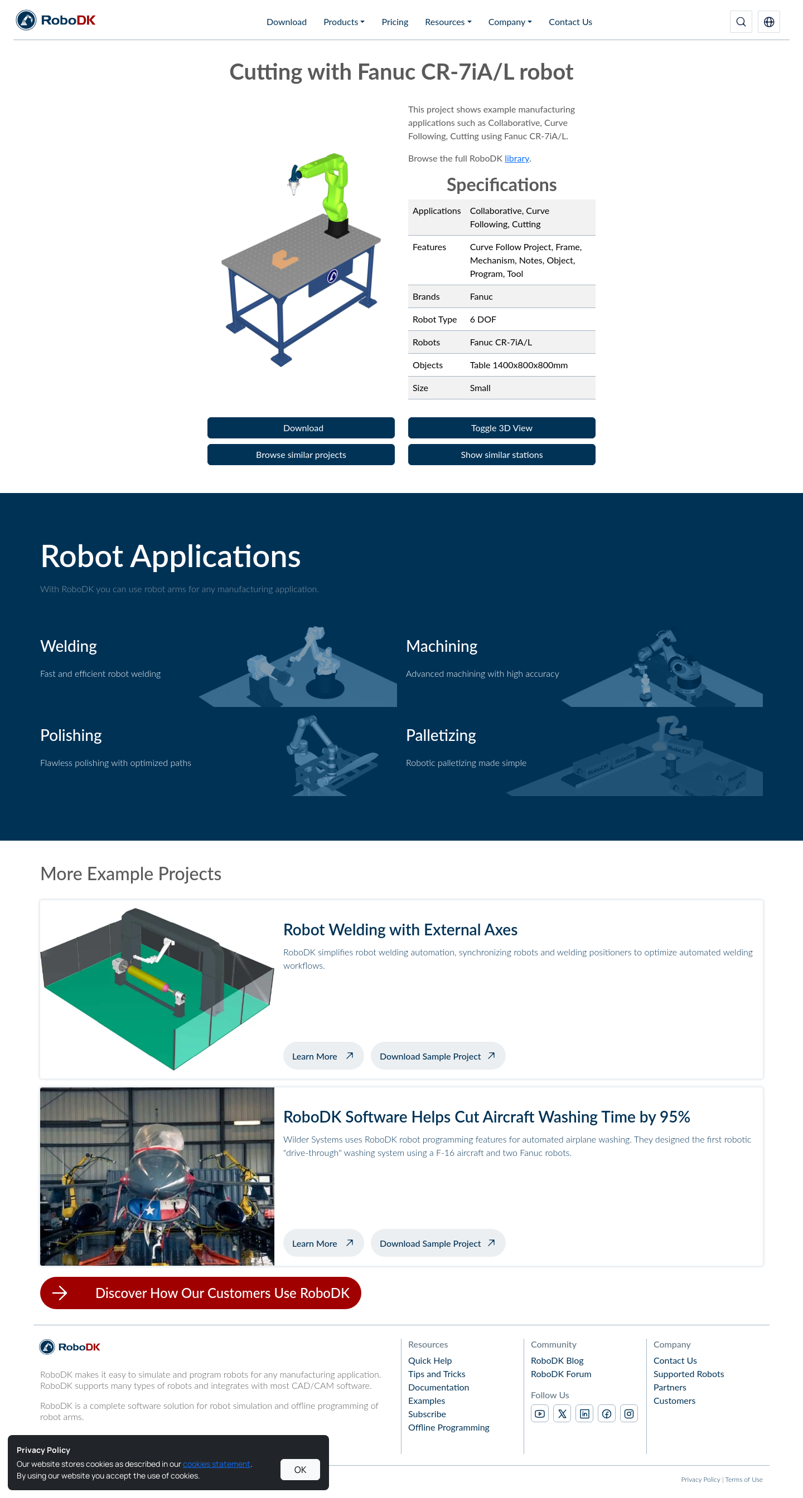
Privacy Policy (700, 1479)
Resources (445, 21)
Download (287, 21)
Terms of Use (744, 1479)
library (517, 158)
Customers (675, 1400)
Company (507, 21)
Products (340, 21)
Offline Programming (449, 1427)
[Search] (741, 22)
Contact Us (570, 21)
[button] (769, 22)
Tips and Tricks (437, 1373)
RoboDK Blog (557, 1360)
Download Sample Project (430, 1056)
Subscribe (427, 1413)
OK (300, 1469)
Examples (426, 1400)
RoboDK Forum (561, 1373)
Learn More (328, 1054)
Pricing (394, 21)
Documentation (439, 1387)
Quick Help (430, 1360)
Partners (670, 1387)
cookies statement (216, 1463)
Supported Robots (689, 1373)
